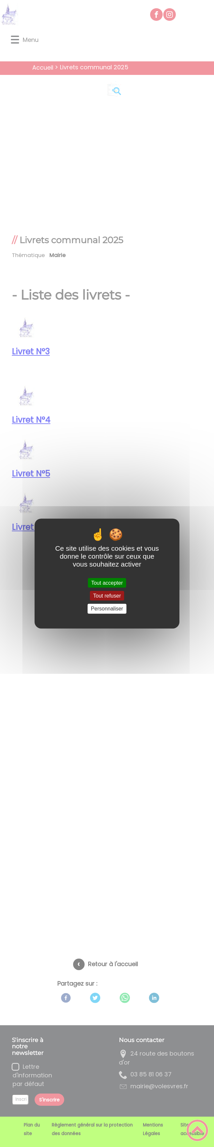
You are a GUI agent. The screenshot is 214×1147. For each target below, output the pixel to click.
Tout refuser (107, 596)
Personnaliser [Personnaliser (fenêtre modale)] (107, 608)
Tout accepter (107, 583)
